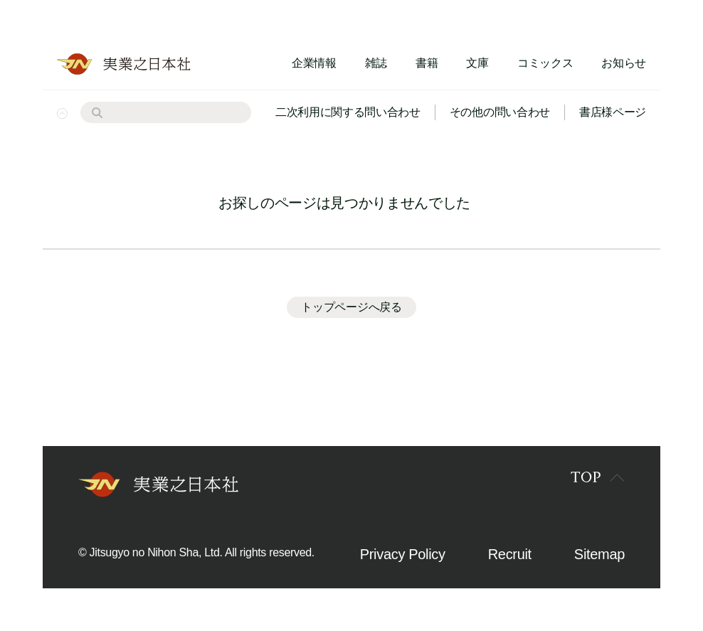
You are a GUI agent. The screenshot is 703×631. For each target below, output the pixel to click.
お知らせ (623, 63)
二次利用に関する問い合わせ (348, 112)
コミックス (545, 63)
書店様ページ (612, 112)
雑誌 (376, 63)
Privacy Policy (402, 554)
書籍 (427, 63)
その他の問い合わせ (500, 112)
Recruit (510, 554)
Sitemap (599, 554)
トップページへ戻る (351, 307)
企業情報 (314, 63)
